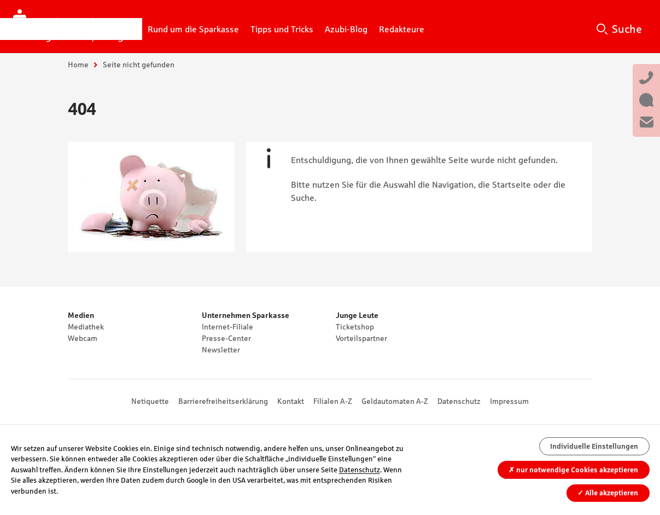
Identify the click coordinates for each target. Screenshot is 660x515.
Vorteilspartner (361, 338)
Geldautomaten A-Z (394, 401)
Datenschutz (459, 401)
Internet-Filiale (227, 326)
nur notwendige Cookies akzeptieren (573, 470)
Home (78, 64)
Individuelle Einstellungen (594, 446)
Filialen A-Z (332, 401)
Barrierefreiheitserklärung (223, 401)
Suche (627, 29)
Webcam (82, 338)
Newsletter (221, 349)
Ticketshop (355, 326)
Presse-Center (226, 338)
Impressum (509, 401)
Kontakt (290, 401)
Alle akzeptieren (607, 493)
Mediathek (86, 326)
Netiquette (150, 401)
